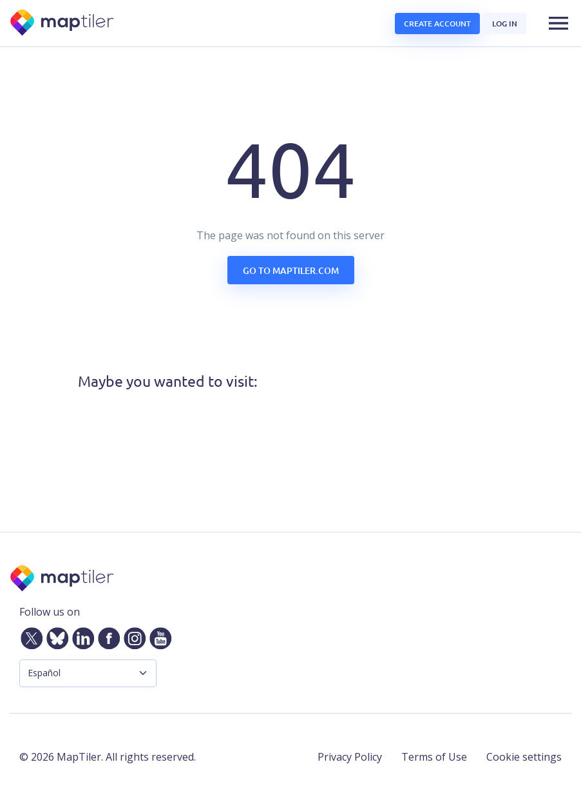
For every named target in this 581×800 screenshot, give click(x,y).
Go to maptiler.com (291, 270)
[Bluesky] (54, 635)
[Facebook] (106, 635)
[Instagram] (132, 635)
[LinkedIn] (80, 635)
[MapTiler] (63, 23)
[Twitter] (29, 635)
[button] (558, 23)
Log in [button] (504, 23)
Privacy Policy (350, 757)
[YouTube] (157, 635)
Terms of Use (434, 757)
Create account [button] (437, 23)
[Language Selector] (88, 673)
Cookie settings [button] (524, 757)
